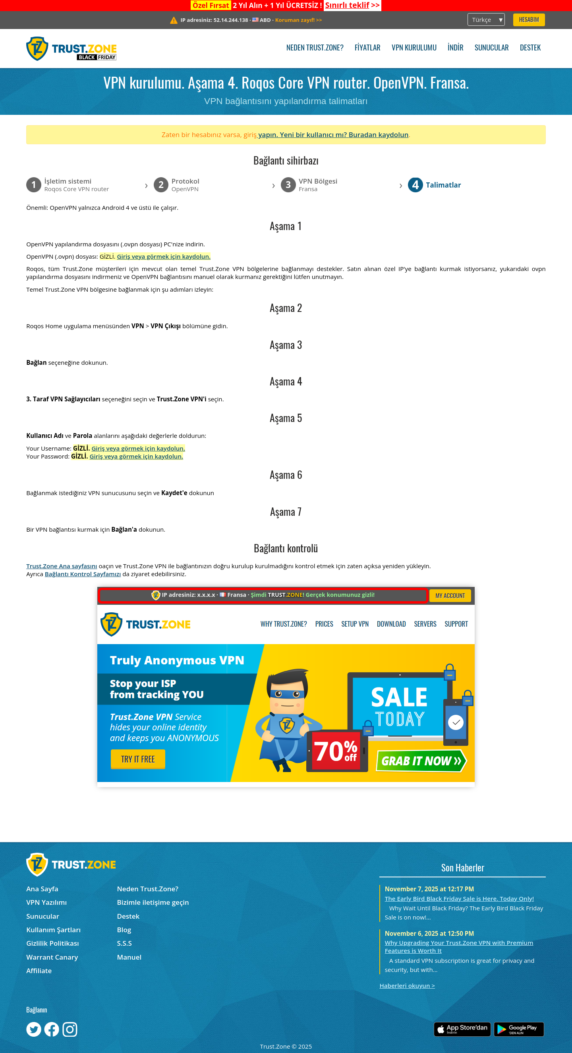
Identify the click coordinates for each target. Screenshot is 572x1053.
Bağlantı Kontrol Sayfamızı (83, 574)
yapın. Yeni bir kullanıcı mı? (303, 134)
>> (352, 5)
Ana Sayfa (42, 888)
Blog (124, 929)
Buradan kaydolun (379, 134)
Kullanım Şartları (53, 929)
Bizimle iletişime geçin (153, 902)
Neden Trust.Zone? (315, 48)
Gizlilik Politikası (52, 943)
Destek (530, 48)
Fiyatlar (368, 48)
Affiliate (39, 970)
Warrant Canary (52, 957)
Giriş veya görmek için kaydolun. (164, 256)
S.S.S (124, 943)
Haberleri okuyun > (407, 985)
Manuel (129, 957)
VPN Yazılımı (46, 902)
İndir (456, 48)
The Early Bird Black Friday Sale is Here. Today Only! (459, 898)
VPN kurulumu (414, 48)
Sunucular (492, 48)
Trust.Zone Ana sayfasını (61, 566)
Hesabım (529, 20)
